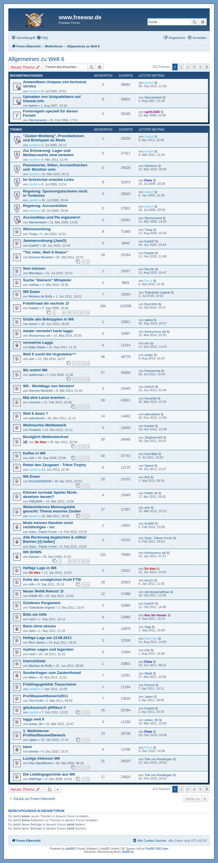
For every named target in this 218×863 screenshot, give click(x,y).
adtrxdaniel (36, 418)
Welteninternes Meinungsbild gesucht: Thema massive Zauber (52, 509)
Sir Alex (41, 442)
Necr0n (149, 269)
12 (81, 313)
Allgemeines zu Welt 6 (36, 59)
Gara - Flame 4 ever (43, 531)
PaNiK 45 (151, 493)
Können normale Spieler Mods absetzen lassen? (50, 494)
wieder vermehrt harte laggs (48, 331)
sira (147, 343)
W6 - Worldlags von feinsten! (48, 386)
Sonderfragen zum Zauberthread (52, 673)
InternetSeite (34, 661)
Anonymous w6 (39, 335)
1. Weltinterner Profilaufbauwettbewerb (44, 733)
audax (148, 355)
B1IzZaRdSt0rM (40, 481)
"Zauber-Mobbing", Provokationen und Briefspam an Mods (53, 138)
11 (75, 313)
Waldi (148, 673)
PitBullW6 (36, 501)
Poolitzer (35, 430)
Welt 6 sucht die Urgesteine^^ (49, 354)
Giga (147, 627)
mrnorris (34, 402)
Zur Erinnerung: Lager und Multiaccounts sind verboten (48, 152)
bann (27, 747)
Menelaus (36, 273)
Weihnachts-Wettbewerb (44, 425)
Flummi (149, 685)
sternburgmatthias (156, 592)
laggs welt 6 (33, 719)
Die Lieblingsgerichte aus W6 (49, 774)
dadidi (33, 91)
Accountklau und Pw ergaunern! (51, 217)
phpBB (69, 848)
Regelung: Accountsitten (45, 206)
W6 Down (31, 292)
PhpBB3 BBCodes (157, 848)
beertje (34, 751)
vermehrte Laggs (38, 342)
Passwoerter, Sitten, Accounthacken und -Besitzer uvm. (55, 167)
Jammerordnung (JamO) (44, 240)
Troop (33, 234)
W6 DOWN (32, 552)
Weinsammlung (37, 229)
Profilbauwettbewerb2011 (45, 696)
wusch (33, 324)
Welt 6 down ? (35, 413)
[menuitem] (42, 37)
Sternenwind (153, 97)
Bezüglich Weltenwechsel (45, 437)
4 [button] (194, 67)
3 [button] (188, 67)
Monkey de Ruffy (40, 296)
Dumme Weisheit (41, 257)
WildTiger (35, 779)
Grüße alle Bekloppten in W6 (48, 319)
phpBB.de (127, 851)
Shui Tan (151, 638)
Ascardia (150, 398)
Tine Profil (36, 700)
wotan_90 (36, 724)
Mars (32, 677)
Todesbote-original (157, 292)
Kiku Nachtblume (41, 763)
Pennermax (152, 370)
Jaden (148, 696)
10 (69, 313)
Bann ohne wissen (39, 626)
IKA (147, 477)
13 (87, 313)
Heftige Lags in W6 (39, 568)
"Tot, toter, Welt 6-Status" (45, 252)
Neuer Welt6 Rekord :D (43, 591)
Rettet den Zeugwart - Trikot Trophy (54, 465)
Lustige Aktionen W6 (41, 758)
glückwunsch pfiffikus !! (44, 707)
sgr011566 (152, 112)
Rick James (37, 642)
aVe (31, 359)
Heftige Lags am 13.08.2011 (47, 638)
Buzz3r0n (151, 304)
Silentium (150, 165)
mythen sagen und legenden (48, 649)
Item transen (34, 268)
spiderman (36, 374)
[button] (207, 67)
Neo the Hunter (155, 615)
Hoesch (34, 556)
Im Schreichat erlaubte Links (48, 179)
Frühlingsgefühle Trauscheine (49, 684)
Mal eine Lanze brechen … (46, 397)
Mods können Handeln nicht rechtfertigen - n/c (48, 525)
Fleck (148, 280)
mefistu (34, 284)
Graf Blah (151, 454)
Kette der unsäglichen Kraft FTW (52, 579)
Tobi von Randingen (158, 759)
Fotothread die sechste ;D (46, 303)
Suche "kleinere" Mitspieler (47, 280)
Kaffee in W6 (34, 453)
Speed (149, 465)
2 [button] (181, 67)
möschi (149, 386)
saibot (148, 320)
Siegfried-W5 (153, 437)
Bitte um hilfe (35, 614)
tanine (33, 105)
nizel (32, 619)
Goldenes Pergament (41, 603)
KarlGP (34, 245)
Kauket (149, 253)
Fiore (148, 180)
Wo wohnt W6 (35, 370)
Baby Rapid (37, 347)
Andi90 (149, 523)
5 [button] (201, 67)
